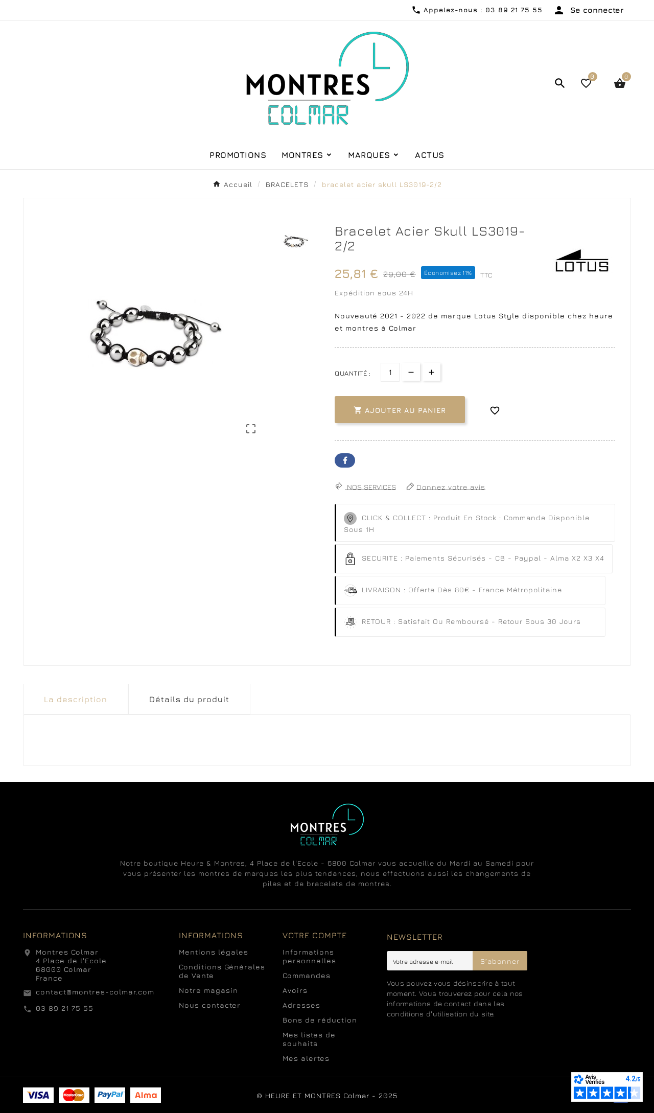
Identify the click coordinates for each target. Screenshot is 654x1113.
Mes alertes (306, 1058)
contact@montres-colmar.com (95, 991)
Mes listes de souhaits (309, 1039)
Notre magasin (208, 990)
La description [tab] (75, 699)
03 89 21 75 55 (65, 1008)
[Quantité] (390, 372)
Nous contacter (210, 1005)
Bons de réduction (320, 1019)
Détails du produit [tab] (189, 699)
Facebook (345, 460)
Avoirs (295, 990)
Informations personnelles (309, 956)
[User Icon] (588, 10)
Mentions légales (213, 951)
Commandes (307, 975)
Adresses (301, 1005)
